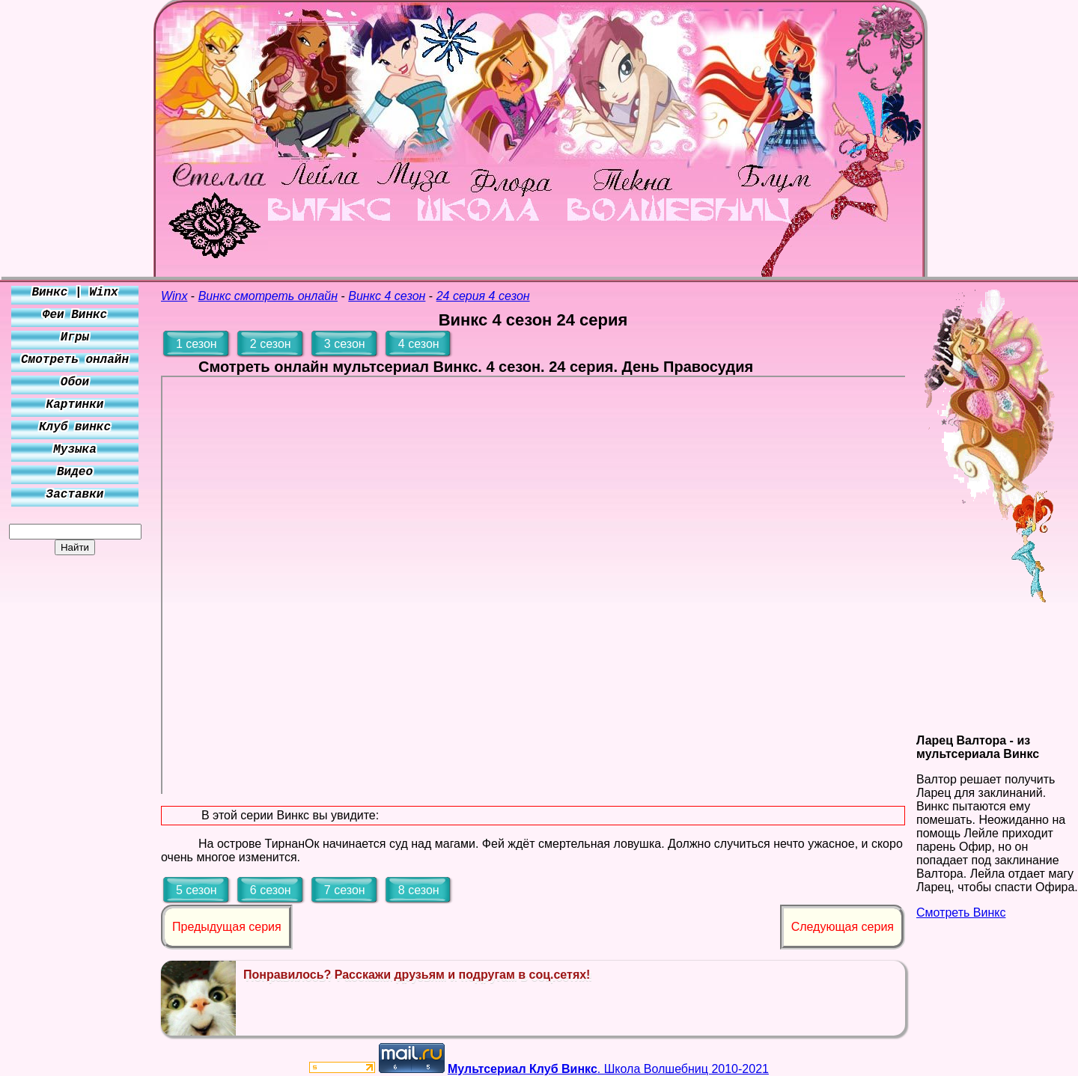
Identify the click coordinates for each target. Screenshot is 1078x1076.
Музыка (75, 449)
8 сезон (418, 890)
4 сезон (418, 343)
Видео (75, 472)
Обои (75, 382)
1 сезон (196, 343)
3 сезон (344, 343)
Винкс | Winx (74, 292)
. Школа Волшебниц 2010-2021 (608, 1069)
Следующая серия (842, 926)
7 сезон (344, 890)
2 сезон (270, 343)
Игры (75, 337)
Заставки (75, 494)
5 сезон (196, 890)
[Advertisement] (75, 779)
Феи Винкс (75, 315)
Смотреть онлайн (75, 360)
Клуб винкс (75, 427)
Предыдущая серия (226, 926)
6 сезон (270, 890)
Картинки (75, 405)
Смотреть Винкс (960, 912)
